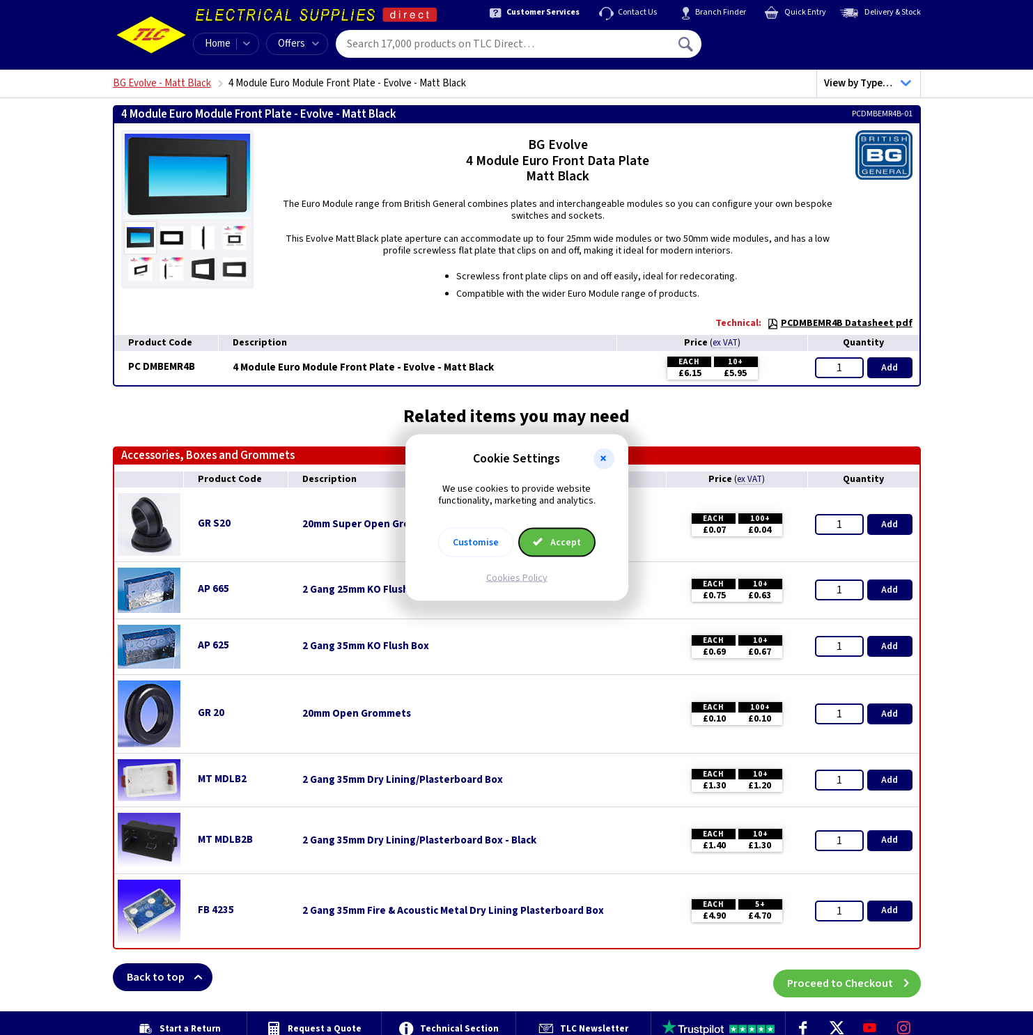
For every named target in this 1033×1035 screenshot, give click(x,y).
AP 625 (213, 645)
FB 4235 (216, 910)
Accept (557, 542)
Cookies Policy (516, 577)
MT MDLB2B (225, 839)
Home (218, 43)
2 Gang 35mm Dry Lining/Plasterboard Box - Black (419, 840)
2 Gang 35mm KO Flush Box (365, 646)
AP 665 (213, 589)
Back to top (169, 977)
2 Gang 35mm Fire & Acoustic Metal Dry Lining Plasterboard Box (453, 911)
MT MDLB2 (222, 779)
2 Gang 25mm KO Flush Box (365, 590)
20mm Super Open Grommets (372, 524)
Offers (298, 43)
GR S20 (214, 523)
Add (889, 368)
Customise (476, 542)
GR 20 (211, 713)
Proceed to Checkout (854, 977)
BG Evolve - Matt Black (162, 83)
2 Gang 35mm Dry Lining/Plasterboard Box (402, 780)
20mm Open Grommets (356, 714)
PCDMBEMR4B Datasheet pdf (839, 323)
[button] (603, 459)
